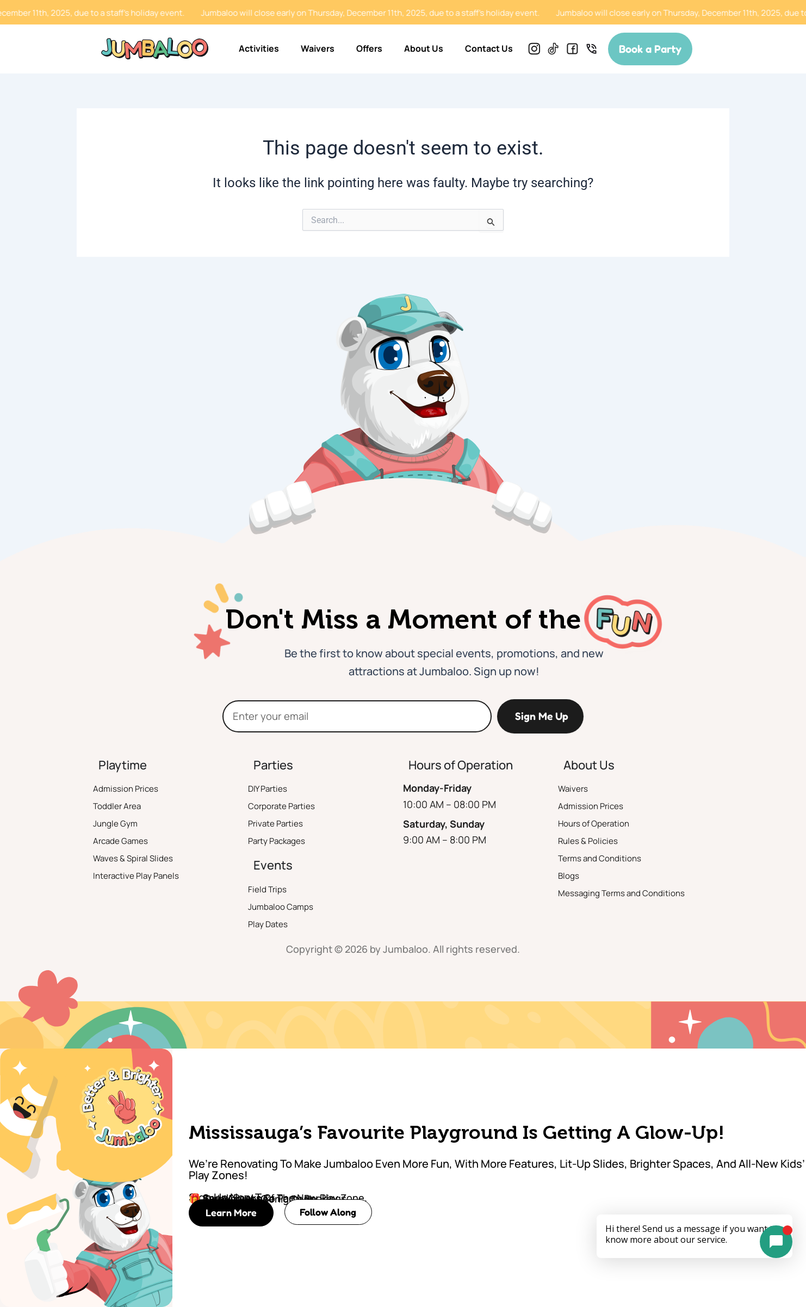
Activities (259, 48)
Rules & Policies (593, 841)
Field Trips (270, 889)
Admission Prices (131, 789)
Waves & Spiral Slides (140, 859)
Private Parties (280, 824)
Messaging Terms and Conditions (633, 894)
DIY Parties (271, 789)
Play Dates (271, 924)
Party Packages (283, 841)
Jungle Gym (119, 824)
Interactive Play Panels (144, 876)
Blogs (570, 876)
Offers (369, 48)
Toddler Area (122, 806)
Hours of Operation (601, 824)
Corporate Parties (288, 806)
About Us (423, 48)
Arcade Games (126, 841)
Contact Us (489, 48)
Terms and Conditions (608, 859)
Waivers (317, 48)
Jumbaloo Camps (287, 907)
